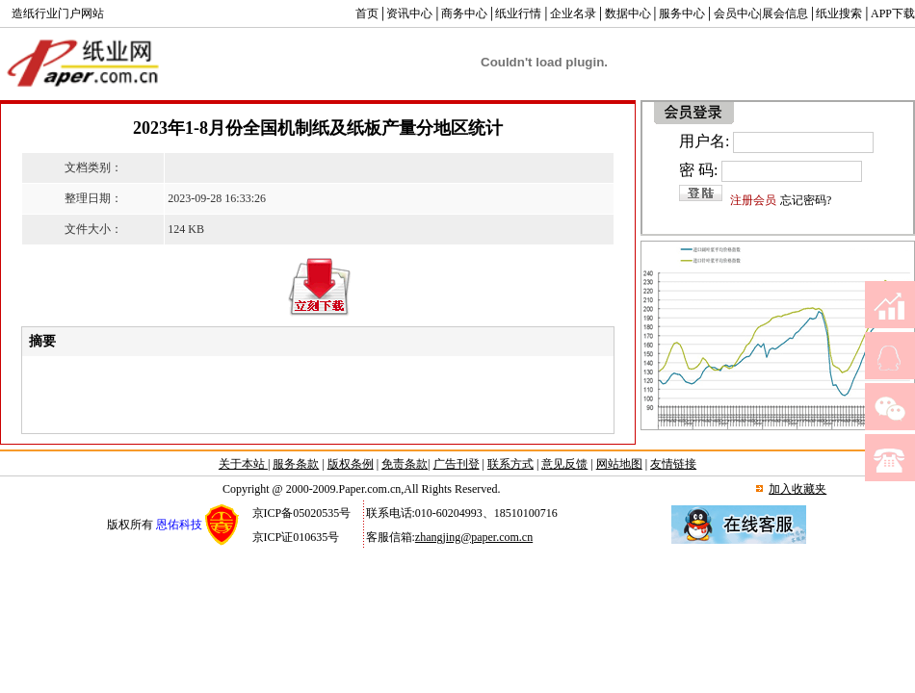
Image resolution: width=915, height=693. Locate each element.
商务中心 (464, 13)
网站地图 (619, 464)
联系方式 (510, 464)
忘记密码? (805, 200)
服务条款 (296, 464)
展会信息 (785, 13)
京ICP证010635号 (296, 537)
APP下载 (893, 13)
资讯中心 (409, 13)
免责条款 (404, 464)
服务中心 (682, 13)
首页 (367, 13)
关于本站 (243, 464)
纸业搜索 (839, 13)
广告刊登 (456, 464)
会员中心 (737, 13)
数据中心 (628, 13)
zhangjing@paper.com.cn (474, 537)
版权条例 (350, 464)
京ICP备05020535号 (302, 513)
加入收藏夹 (797, 489)
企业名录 (573, 13)
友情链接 (673, 464)
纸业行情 (518, 13)
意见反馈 (564, 464)
